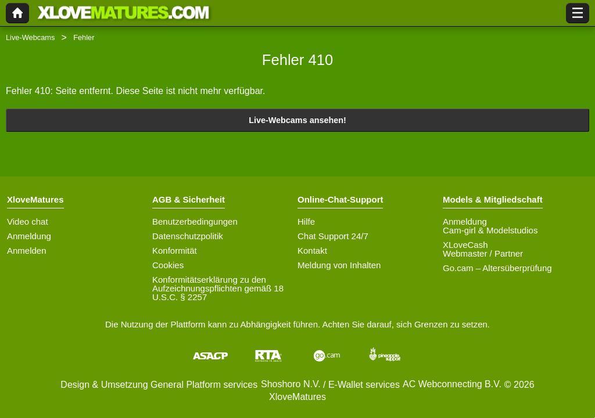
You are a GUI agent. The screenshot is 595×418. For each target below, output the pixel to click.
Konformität (174, 250)
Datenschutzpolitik (187, 236)
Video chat (27, 221)
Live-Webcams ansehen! (297, 120)
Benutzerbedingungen (195, 221)
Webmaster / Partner (483, 253)
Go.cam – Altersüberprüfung (497, 268)
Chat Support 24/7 (333, 236)
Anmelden (26, 250)
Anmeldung (29, 236)
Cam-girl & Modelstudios (490, 230)
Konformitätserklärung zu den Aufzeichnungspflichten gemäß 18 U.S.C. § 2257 (218, 288)
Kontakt (312, 250)
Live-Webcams (30, 37)
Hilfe (306, 221)
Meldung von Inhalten (339, 265)
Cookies (168, 265)
